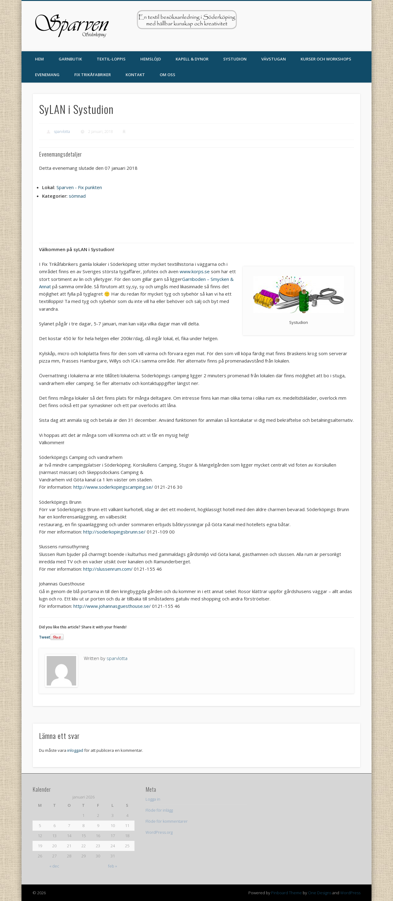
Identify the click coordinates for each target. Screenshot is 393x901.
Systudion (235, 59)
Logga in (153, 799)
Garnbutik (70, 59)
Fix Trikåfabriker (92, 74)
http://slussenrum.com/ (108, 569)
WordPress (350, 892)
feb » (112, 866)
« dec (54, 866)
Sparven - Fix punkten (79, 187)
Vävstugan (273, 59)
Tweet (44, 637)
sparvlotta (62, 131)
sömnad (77, 196)
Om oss (167, 74)
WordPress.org (159, 832)
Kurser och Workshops (326, 59)
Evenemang (47, 74)
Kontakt (135, 74)
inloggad (75, 750)
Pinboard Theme (286, 892)
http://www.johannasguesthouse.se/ (112, 606)
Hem (39, 59)
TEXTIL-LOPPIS (111, 59)
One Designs (319, 892)
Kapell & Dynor (192, 59)
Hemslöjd (150, 59)
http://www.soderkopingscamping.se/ (113, 487)
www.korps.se (195, 271)
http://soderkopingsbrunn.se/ (114, 532)
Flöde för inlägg (159, 810)
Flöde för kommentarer (167, 821)
